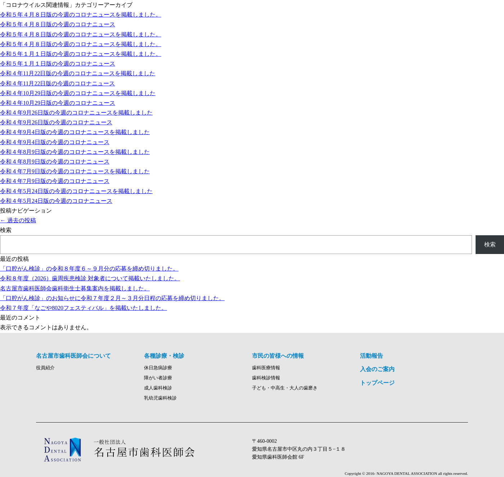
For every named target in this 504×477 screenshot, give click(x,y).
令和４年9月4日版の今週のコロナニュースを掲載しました (75, 132)
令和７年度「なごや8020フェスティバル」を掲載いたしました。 (83, 308)
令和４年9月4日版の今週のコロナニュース (54, 142)
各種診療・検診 (164, 356)
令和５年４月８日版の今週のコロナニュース (57, 24)
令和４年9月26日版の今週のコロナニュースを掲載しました (76, 113)
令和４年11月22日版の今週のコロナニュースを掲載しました (77, 73)
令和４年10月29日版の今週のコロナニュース (57, 103)
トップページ (377, 383)
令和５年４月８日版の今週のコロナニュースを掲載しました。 (80, 15)
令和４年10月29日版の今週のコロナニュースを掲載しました (78, 93)
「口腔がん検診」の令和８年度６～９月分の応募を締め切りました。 (89, 269)
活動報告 (371, 356)
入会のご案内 (377, 369)
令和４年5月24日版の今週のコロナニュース (56, 201)
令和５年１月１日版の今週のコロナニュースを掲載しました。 (80, 54)
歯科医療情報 (266, 367)
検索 (6, 230)
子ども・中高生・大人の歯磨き (285, 388)
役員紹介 (45, 367)
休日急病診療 (158, 367)
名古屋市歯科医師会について (73, 356)
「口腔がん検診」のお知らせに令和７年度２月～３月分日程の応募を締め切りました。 (112, 298)
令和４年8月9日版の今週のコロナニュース (54, 162)
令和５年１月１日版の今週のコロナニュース (57, 64)
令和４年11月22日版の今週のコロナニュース (57, 83)
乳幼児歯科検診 (160, 398)
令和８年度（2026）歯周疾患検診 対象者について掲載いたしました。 (90, 278)
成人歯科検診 (158, 388)
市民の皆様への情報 (278, 356)
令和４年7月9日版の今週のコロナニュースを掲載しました (75, 171)
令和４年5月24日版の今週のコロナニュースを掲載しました (76, 191)
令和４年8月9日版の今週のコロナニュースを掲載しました (75, 152)
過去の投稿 (18, 220)
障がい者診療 (158, 377)
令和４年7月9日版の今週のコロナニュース (54, 181)
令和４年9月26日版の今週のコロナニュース (56, 122)
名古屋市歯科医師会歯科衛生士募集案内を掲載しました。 (75, 288)
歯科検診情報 (266, 377)
